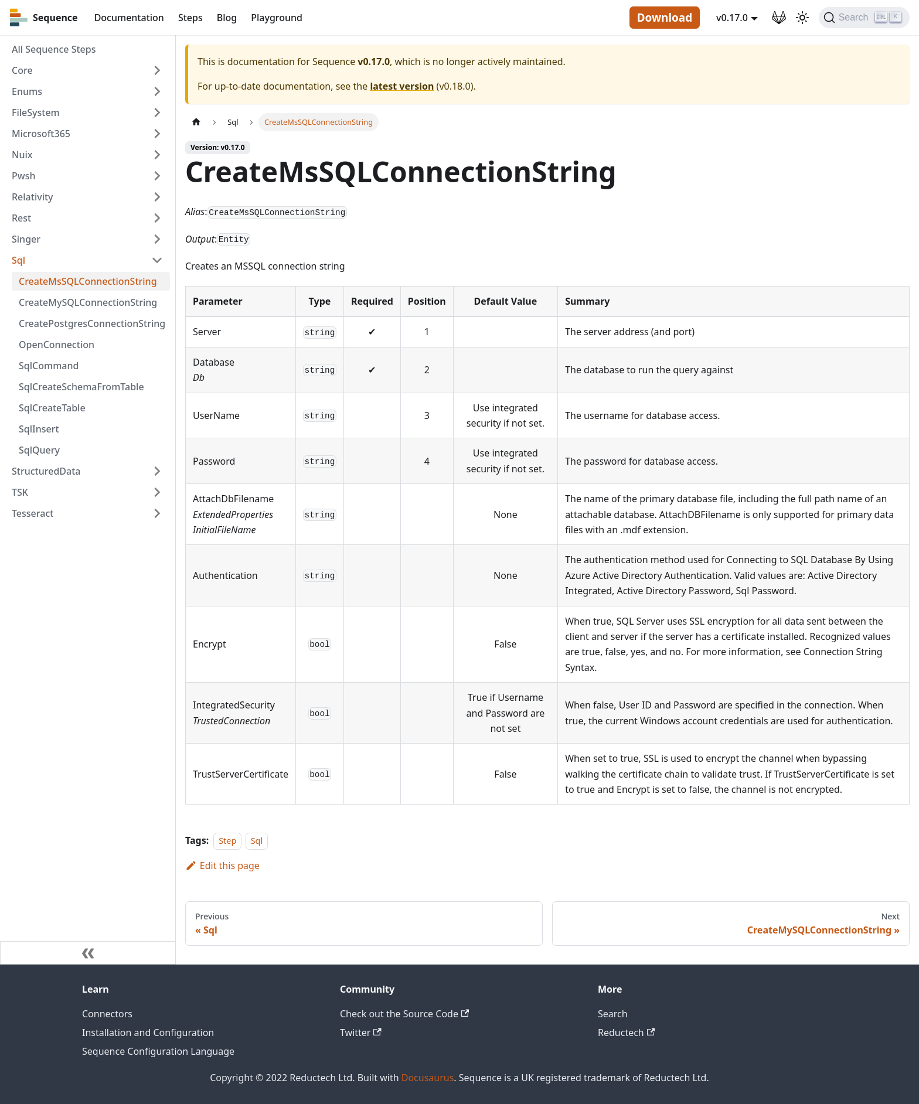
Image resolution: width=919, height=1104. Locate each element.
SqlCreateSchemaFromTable (81, 386)
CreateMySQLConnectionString (88, 302)
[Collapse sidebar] (88, 953)
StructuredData (46, 471)
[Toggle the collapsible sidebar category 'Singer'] (157, 239)
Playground (276, 17)
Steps (190, 17)
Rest (21, 218)
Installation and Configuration (148, 1032)
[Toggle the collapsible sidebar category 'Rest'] (157, 218)
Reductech (626, 1032)
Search (613, 1013)
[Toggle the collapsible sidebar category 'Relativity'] (157, 197)
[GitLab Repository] (779, 17)
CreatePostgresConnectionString (92, 323)
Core (22, 70)
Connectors (107, 1013)
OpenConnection (56, 344)
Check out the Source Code (404, 1013)
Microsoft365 (41, 133)
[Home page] (196, 122)
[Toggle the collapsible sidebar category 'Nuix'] (157, 154)
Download (664, 17)
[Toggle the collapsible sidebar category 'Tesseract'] (157, 513)
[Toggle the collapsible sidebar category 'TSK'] (157, 492)
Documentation (129, 17)
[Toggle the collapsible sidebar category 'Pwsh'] (157, 175)
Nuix (22, 154)
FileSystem (36, 112)
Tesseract (32, 513)
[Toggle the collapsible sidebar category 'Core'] (157, 70)
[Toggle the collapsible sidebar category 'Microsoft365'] (157, 133)
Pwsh (23, 175)
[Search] (864, 17)
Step (227, 840)
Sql (18, 260)
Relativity (32, 196)
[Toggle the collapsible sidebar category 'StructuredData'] (157, 471)
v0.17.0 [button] (732, 17)
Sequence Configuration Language (158, 1051)
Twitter (361, 1032)
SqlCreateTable (52, 407)
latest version (402, 86)
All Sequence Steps (54, 49)
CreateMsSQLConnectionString (88, 281)
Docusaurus (427, 1077)
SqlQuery (39, 450)
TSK (20, 492)
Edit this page (222, 865)
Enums (27, 91)
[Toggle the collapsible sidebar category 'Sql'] (157, 260)
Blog (227, 17)
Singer (26, 239)
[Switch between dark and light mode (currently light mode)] (802, 17)
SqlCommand (49, 365)
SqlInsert (39, 428)
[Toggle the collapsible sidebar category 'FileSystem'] (157, 112)
